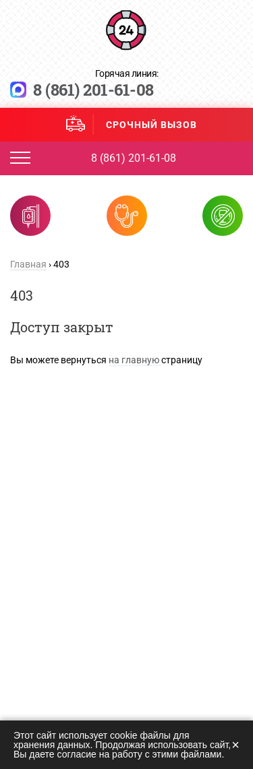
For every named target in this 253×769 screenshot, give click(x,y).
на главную (135, 360)
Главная (28, 264)
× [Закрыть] (235, 744)
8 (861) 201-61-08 (93, 90)
